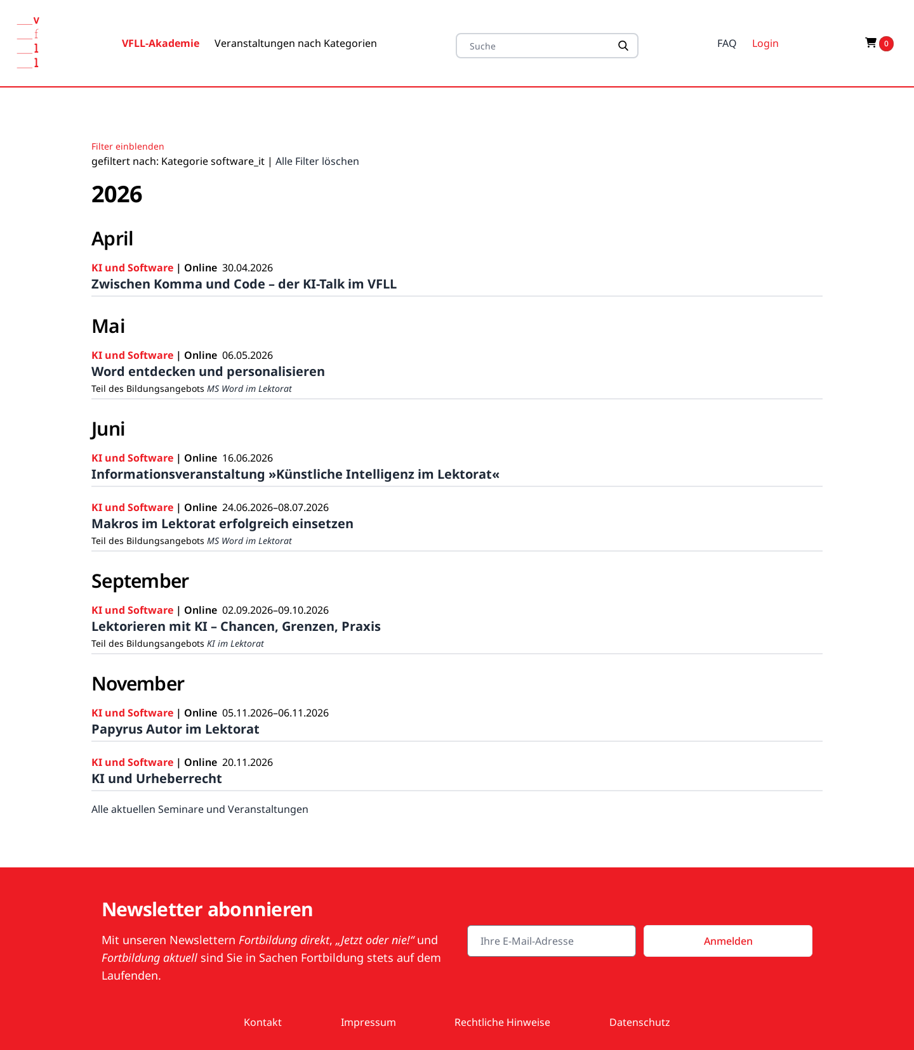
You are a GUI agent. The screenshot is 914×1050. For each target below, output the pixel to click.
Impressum (368, 1022)
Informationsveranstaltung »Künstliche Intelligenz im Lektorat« (295, 474)
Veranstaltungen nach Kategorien (296, 43)
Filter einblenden (127, 146)
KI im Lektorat (235, 643)
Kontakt (263, 1022)
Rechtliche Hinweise (502, 1022)
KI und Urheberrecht (156, 778)
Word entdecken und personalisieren (208, 371)
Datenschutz (639, 1022)
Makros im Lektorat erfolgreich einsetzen (222, 523)
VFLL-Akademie (160, 43)
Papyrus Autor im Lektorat (175, 728)
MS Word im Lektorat (249, 388)
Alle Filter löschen (317, 161)
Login (765, 43)
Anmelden (728, 941)
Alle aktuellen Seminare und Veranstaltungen (199, 809)
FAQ (727, 43)
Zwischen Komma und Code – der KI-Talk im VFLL (244, 283)
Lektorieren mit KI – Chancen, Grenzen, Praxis (236, 626)
